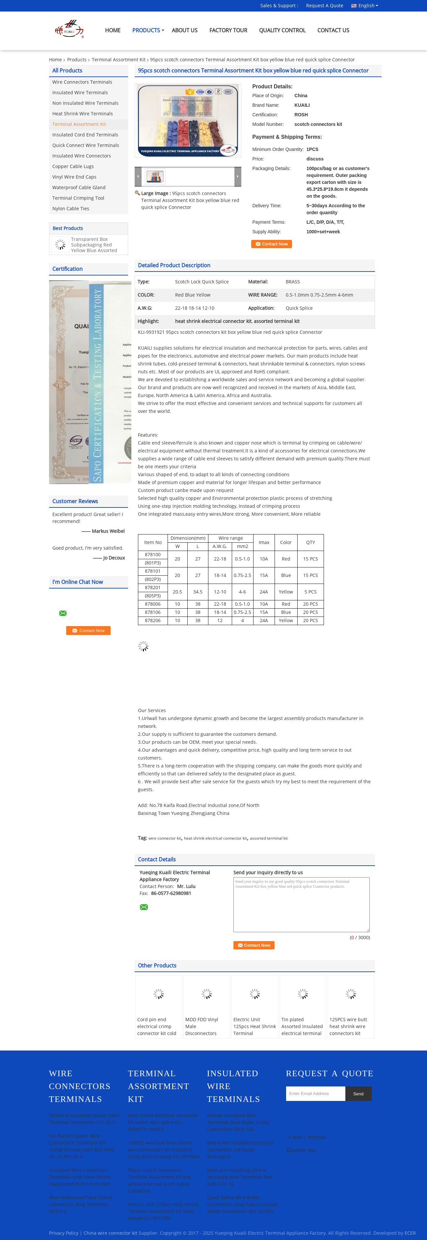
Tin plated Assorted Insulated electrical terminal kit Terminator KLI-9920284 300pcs (302, 1033)
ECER (410, 1233)
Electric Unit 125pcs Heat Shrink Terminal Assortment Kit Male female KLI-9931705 (254, 1037)
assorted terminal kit (269, 838)
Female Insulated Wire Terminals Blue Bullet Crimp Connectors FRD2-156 (238, 1122)
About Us (185, 30)
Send (358, 1093)
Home (112, 30)
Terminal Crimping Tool (78, 198)
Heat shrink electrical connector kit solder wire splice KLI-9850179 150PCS (163, 1122)
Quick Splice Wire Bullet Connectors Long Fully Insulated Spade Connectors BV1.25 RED (242, 1204)
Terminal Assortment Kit (119, 60)
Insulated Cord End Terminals (85, 135)
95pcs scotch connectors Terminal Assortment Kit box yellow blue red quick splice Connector (190, 200)
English (368, 5)
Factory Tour (228, 30)
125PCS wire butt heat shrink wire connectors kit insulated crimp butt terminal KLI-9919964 (349, 1037)
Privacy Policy (63, 1233)
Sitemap (316, 1137)
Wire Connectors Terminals (82, 82)
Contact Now (275, 244)
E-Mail (295, 1137)
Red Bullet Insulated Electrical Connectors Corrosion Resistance (240, 1150)
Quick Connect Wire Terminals (85, 145)
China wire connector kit (110, 1233)
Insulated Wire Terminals (80, 93)
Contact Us (333, 30)
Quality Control (282, 30)
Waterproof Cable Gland (79, 187)
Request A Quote (324, 6)
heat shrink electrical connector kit (215, 838)
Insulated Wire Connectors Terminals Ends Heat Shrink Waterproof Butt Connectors (80, 1177)
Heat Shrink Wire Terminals (82, 114)
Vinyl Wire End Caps (74, 177)
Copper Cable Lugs (73, 166)
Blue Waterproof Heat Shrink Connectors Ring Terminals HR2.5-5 (80, 1204)
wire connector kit (164, 838)
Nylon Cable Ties (70, 209)
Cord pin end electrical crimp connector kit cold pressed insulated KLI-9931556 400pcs (157, 1037)
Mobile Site (300, 1150)
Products (146, 30)
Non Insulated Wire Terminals (85, 103)
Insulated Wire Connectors (81, 156)
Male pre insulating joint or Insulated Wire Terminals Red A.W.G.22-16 (240, 1177)
